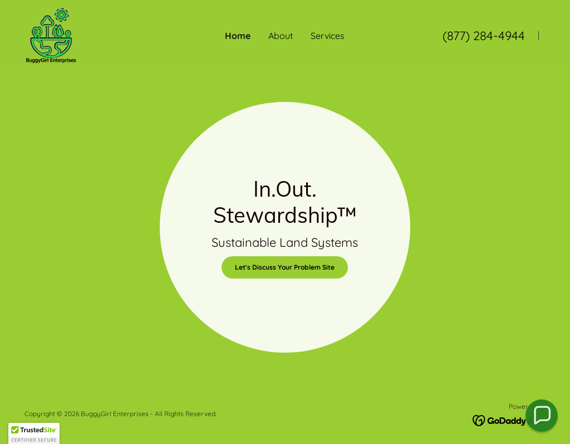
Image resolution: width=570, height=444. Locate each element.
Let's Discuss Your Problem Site (285, 267)
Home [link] (237, 35)
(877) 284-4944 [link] (484, 35)
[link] (51, 34)
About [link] (280, 35)
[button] (541, 415)
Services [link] (328, 35)
